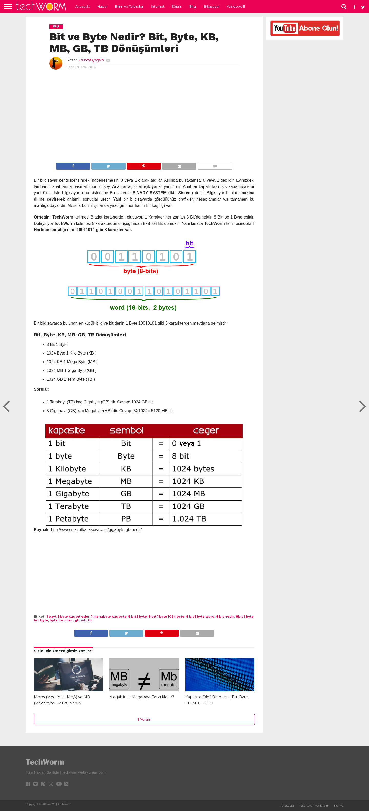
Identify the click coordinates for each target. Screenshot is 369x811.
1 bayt (51, 616)
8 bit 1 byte (137, 616)
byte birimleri (61, 620)
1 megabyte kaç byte (109, 616)
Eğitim (177, 6)
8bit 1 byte (245, 616)
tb (90, 620)
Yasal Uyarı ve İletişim (314, 805)
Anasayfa (82, 6)
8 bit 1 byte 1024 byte (166, 616)
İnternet (158, 6)
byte (44, 620)
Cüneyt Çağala (91, 60)
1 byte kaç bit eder (74, 616)
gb (77, 620)
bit (36, 620)
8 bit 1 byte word (200, 616)
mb (83, 620)
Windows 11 (236, 6)
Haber (102, 6)
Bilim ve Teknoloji (129, 6)
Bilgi (193, 6)
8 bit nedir (225, 616)
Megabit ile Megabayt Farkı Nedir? (141, 697)
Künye (338, 805)
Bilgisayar (212, 6)
